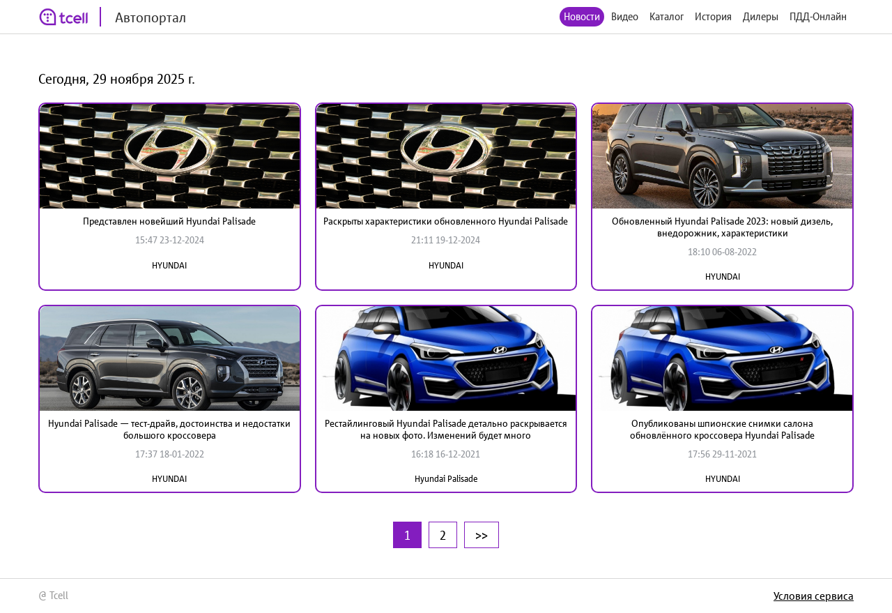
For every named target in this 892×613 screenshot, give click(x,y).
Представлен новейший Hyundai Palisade (169, 221)
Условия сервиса (814, 596)
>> (481, 535)
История (713, 16)
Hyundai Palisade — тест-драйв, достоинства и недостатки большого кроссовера (169, 429)
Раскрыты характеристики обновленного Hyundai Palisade (445, 221)
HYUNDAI (169, 265)
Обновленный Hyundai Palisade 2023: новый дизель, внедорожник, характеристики (722, 227)
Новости (582, 16)
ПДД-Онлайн (818, 16)
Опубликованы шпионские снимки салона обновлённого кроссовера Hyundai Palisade (722, 429)
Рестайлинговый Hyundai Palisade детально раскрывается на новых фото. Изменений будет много (446, 429)
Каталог (666, 16)
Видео (624, 16)
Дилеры (760, 16)
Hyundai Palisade (446, 479)
